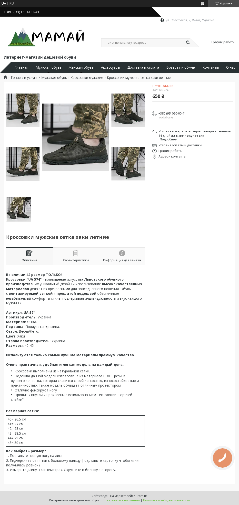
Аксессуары (110, 67)
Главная (21, 67)
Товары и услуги (24, 77)
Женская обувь (81, 67)
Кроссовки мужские (86, 77)
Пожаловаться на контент (121, 500)
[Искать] (188, 42)
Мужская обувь (48, 67)
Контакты (210, 67)
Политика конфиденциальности (166, 500)
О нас (230, 67)
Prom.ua (142, 496)
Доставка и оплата (143, 67)
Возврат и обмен (180, 67)
